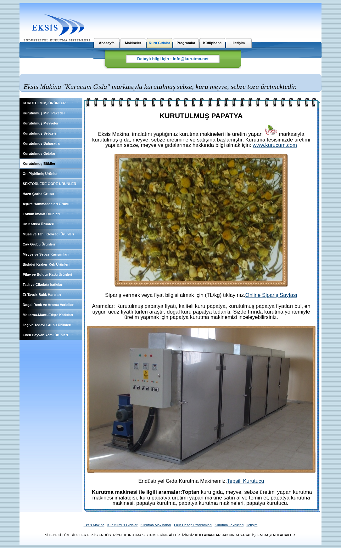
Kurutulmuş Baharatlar (42, 143)
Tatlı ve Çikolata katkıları (43, 284)
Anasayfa (107, 43)
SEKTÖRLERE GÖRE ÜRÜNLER (49, 184)
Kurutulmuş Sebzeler (40, 133)
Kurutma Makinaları (156, 525)
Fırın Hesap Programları (193, 525)
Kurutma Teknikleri (229, 525)
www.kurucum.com (275, 145)
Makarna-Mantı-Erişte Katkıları (48, 315)
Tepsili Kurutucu (245, 481)
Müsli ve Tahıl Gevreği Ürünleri (48, 234)
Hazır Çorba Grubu (38, 194)
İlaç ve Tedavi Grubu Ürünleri (47, 325)
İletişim (239, 43)
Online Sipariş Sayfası (271, 295)
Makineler (133, 43)
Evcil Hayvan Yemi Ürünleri (45, 335)
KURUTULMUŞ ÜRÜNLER (44, 103)
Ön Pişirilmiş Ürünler (40, 174)
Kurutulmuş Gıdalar (39, 153)
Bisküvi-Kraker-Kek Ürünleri (46, 264)
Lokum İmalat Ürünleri (41, 214)
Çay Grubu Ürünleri (39, 244)
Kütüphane (212, 43)
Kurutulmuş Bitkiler (39, 163)
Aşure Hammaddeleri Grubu (46, 204)
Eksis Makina (94, 525)
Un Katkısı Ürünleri (38, 224)
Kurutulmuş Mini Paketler (44, 113)
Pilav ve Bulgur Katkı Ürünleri (47, 274)
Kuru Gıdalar (159, 43)
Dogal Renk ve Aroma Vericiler (48, 305)
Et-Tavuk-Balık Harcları (42, 295)
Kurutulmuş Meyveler (41, 123)
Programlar (185, 43)
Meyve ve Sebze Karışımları (46, 254)
